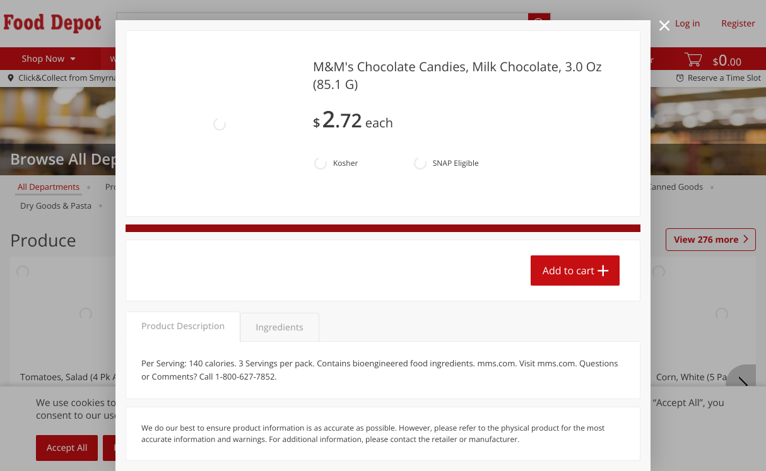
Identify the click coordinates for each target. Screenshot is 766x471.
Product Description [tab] (183, 326)
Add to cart (568, 270)
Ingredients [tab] (279, 328)
